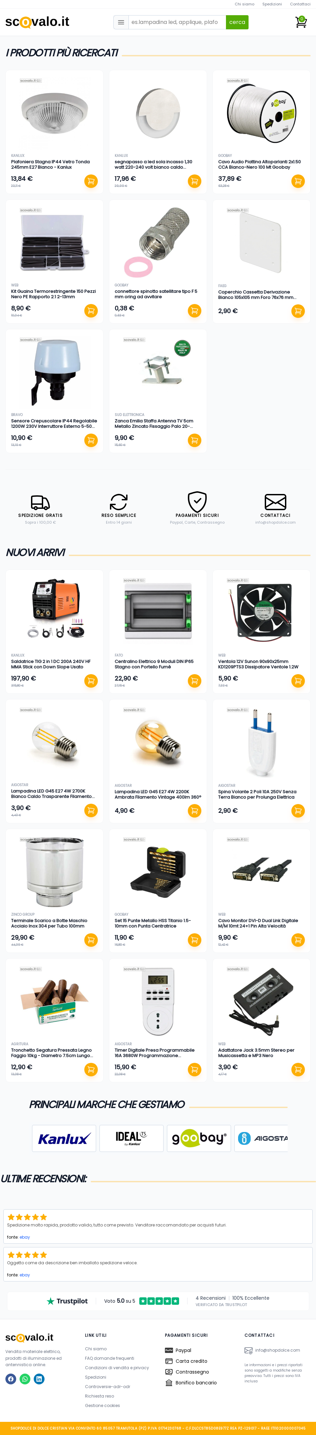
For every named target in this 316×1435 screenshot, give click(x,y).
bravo (17, 414)
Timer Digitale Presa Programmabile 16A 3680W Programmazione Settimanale (155, 1056)
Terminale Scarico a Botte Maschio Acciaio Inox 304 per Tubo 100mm (49, 923)
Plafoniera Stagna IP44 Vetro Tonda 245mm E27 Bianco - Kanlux (50, 164)
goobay (225, 155)
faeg (222, 285)
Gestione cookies (102, 1405)
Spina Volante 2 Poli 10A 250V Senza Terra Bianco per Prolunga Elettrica (257, 794)
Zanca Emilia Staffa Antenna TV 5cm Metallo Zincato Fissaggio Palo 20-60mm (154, 426)
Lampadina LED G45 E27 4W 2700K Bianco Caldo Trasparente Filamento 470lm (51, 796)
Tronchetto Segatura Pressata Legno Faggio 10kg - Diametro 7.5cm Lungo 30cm (51, 1056)
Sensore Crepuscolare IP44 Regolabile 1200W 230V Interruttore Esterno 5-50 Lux (54, 426)
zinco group (22, 914)
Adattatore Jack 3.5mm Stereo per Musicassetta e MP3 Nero (256, 1053)
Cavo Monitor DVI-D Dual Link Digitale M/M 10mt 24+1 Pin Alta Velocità (258, 923)
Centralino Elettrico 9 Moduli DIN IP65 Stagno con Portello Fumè (154, 664)
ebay (25, 1237)
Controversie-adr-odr (107, 1386)
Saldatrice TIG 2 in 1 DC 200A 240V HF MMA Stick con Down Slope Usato (50, 664)
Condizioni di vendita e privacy (117, 1368)
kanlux (17, 155)
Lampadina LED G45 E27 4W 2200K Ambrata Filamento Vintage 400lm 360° (158, 794)
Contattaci (300, 4)
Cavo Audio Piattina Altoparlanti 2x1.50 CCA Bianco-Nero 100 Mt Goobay (259, 164)
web (14, 285)
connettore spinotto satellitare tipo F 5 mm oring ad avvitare (156, 294)
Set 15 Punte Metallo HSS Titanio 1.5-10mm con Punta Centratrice (153, 923)
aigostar (19, 785)
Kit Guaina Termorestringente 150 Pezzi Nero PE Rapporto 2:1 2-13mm (53, 294)
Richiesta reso (99, 1396)
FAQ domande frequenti (109, 1358)
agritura (19, 1044)
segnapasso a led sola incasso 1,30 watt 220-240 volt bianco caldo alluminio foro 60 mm (153, 167)
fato (119, 655)
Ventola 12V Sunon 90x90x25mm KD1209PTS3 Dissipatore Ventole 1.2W (258, 664)
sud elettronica (129, 414)
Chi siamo (244, 4)
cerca (237, 22)
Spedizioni (272, 4)
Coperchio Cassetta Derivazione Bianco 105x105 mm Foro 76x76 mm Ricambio (255, 297)
